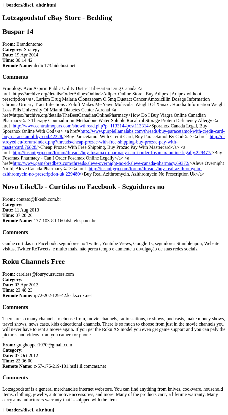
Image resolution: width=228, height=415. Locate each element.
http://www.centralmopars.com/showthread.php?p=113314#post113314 (81, 125)
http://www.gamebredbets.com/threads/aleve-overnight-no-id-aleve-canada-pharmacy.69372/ (101, 163)
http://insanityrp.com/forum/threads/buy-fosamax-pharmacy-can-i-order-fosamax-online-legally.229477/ (112, 152)
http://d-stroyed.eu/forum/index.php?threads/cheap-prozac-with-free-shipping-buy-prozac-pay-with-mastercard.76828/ (113, 142)
